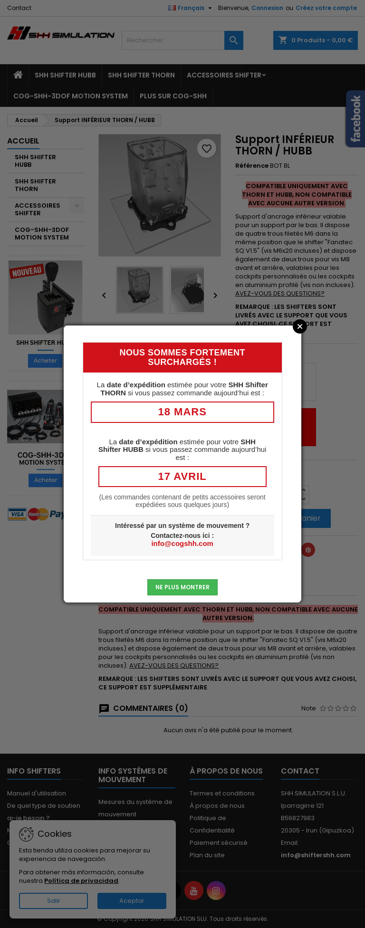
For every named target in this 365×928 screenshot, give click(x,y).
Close (300, 326)
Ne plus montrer (182, 587)
